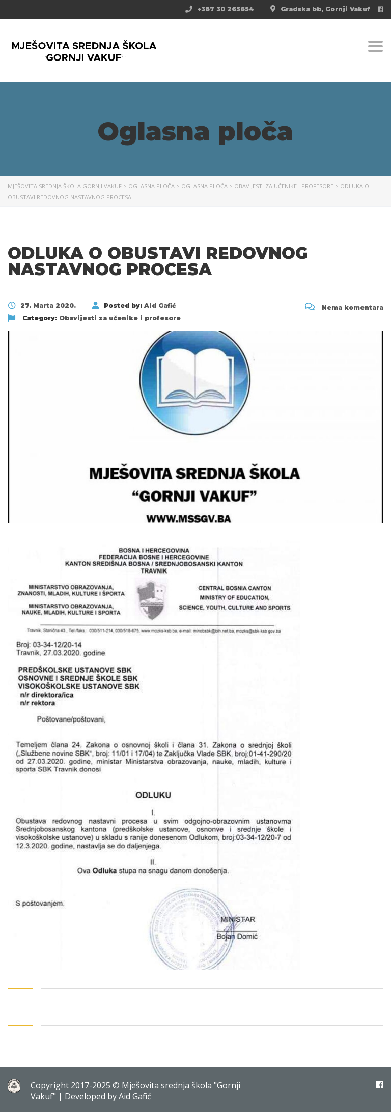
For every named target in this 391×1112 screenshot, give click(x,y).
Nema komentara (344, 307)
